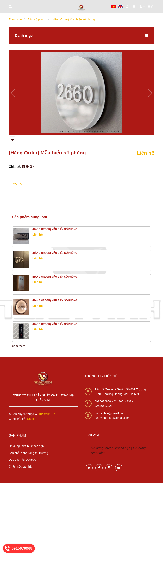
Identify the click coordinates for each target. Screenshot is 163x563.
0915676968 (103, 401)
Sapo (30, 418)
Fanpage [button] (92, 435)
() (150, 6)
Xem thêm (18, 346)
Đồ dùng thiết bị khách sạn (26, 446)
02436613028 (103, 406)
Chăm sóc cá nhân (21, 466)
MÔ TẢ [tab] (17, 183)
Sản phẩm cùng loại (29, 217)
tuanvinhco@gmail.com (110, 413)
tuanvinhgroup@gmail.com (112, 417)
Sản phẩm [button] (17, 435)
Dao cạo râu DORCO (22, 459)
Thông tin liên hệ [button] (101, 376)
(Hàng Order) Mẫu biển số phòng (54, 229)
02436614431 (123, 401)
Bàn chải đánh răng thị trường (28, 453)
